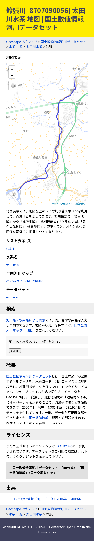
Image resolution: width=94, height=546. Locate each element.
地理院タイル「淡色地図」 (73, 203)
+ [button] (12, 69)
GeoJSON (12, 297)
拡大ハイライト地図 (18, 281)
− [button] (12, 75)
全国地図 (38, 281)
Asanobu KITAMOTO (18, 526)
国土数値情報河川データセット (63, 41)
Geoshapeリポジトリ (21, 41)
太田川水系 (34, 46)
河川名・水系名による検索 (25, 319)
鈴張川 (10, 248)
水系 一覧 (16, 46)
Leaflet (54, 203)
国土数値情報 (38, 417)
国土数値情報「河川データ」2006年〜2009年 (47, 498)
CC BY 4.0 (65, 445)
